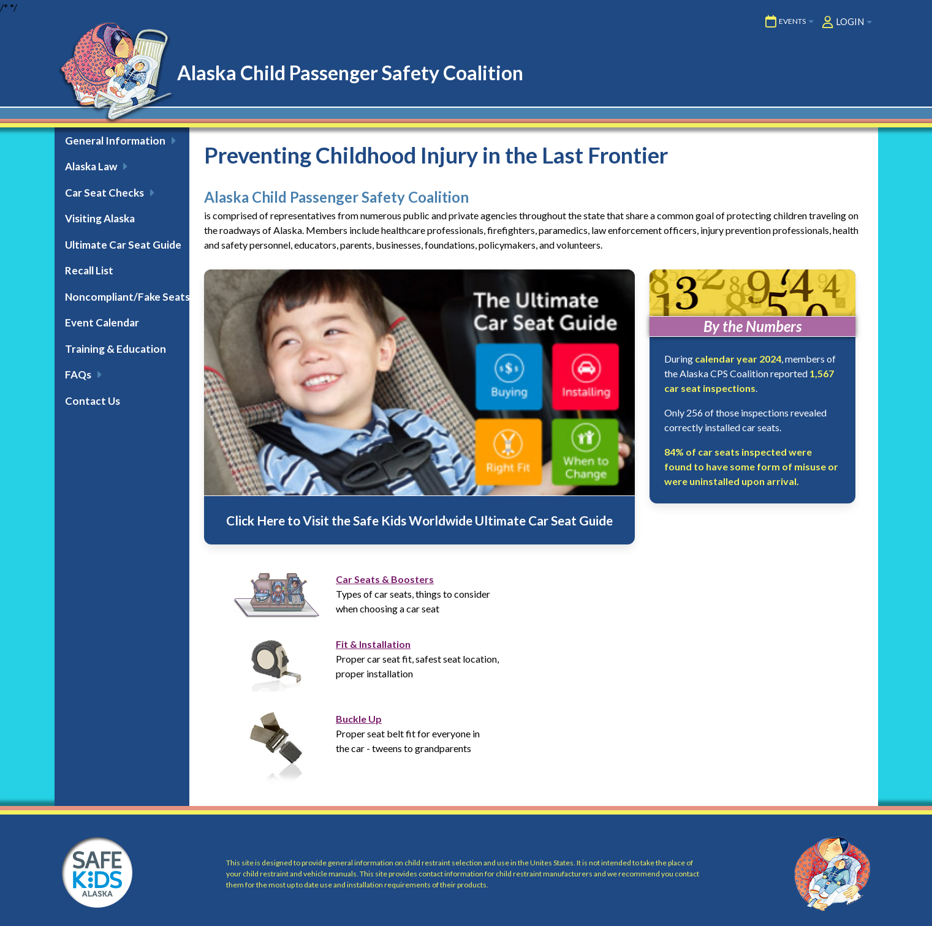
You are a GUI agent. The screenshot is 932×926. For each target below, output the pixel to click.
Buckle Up (359, 719)
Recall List (89, 270)
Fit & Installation (373, 644)
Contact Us (92, 400)
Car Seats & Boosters (385, 579)
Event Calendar (102, 322)
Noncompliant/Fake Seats (127, 296)
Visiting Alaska (100, 218)
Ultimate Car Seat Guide (123, 244)
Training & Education (115, 348)
